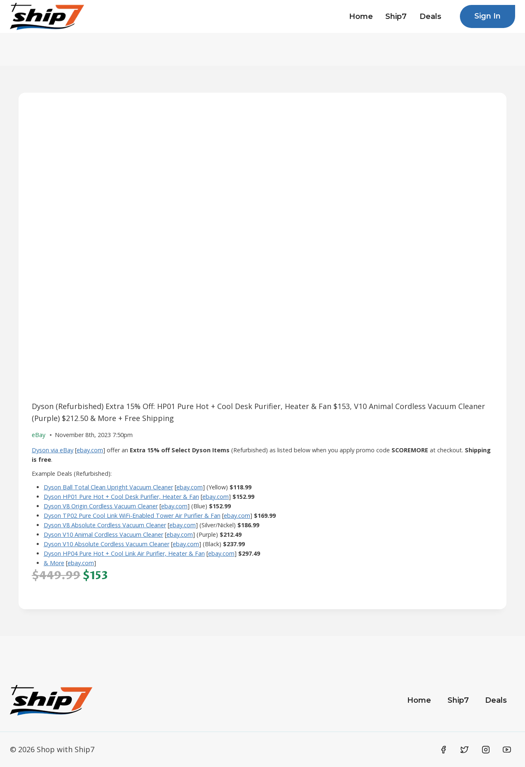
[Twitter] (464, 749)
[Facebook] (443, 749)
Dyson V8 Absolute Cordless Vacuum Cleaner (105, 525)
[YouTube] (507, 749)
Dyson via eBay (52, 450)
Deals (430, 16)
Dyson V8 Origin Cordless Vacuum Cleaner (101, 506)
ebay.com (90, 450)
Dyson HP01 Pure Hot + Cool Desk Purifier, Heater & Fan (121, 496)
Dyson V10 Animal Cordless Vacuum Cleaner (103, 534)
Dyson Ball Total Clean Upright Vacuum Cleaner (108, 487)
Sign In (487, 16)
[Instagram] (486, 749)
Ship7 (396, 16)
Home (361, 16)
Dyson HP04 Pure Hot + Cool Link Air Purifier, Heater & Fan (124, 553)
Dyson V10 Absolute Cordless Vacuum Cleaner (106, 544)
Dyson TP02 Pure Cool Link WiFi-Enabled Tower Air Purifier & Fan (132, 515)
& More (54, 563)
